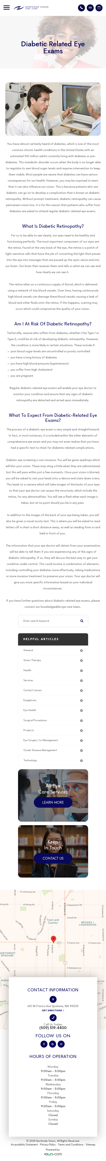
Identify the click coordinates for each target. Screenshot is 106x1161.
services (28, 680)
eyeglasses (29, 700)
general (28, 650)
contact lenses (32, 690)
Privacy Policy (48, 1145)
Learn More (53, 802)
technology (30, 760)
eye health (29, 710)
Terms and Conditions (71, 1145)
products (28, 730)
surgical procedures (35, 720)
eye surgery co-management (40, 740)
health (27, 670)
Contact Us (53, 858)
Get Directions (52, 1010)
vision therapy (32, 660)
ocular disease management (40, 750)
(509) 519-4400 (53, 1028)
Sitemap (90, 1145)
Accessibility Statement (24, 1145)
